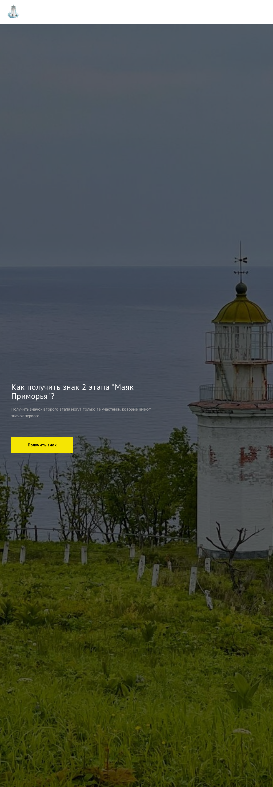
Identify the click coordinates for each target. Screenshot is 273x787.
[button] (42, 445)
